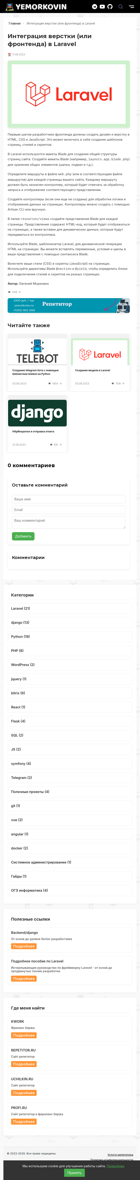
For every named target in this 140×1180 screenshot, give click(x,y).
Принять (74, 1173)
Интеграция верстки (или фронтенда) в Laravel (61, 23)
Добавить (23, 535)
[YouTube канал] (102, 6)
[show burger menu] (131, 6)
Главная (15, 23)
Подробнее (115, 1166)
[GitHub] (110, 6)
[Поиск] (120, 6)
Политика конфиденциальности (111, 1159)
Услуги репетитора (120, 1153)
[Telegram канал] (94, 6)
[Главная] (35, 7)
